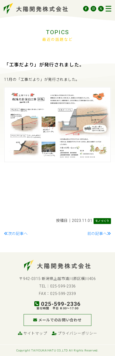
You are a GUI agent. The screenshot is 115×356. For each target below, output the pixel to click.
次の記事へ (16, 233)
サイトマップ (32, 333)
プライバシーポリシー (74, 333)
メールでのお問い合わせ (57, 320)
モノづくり (102, 220)
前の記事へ (99, 233)
